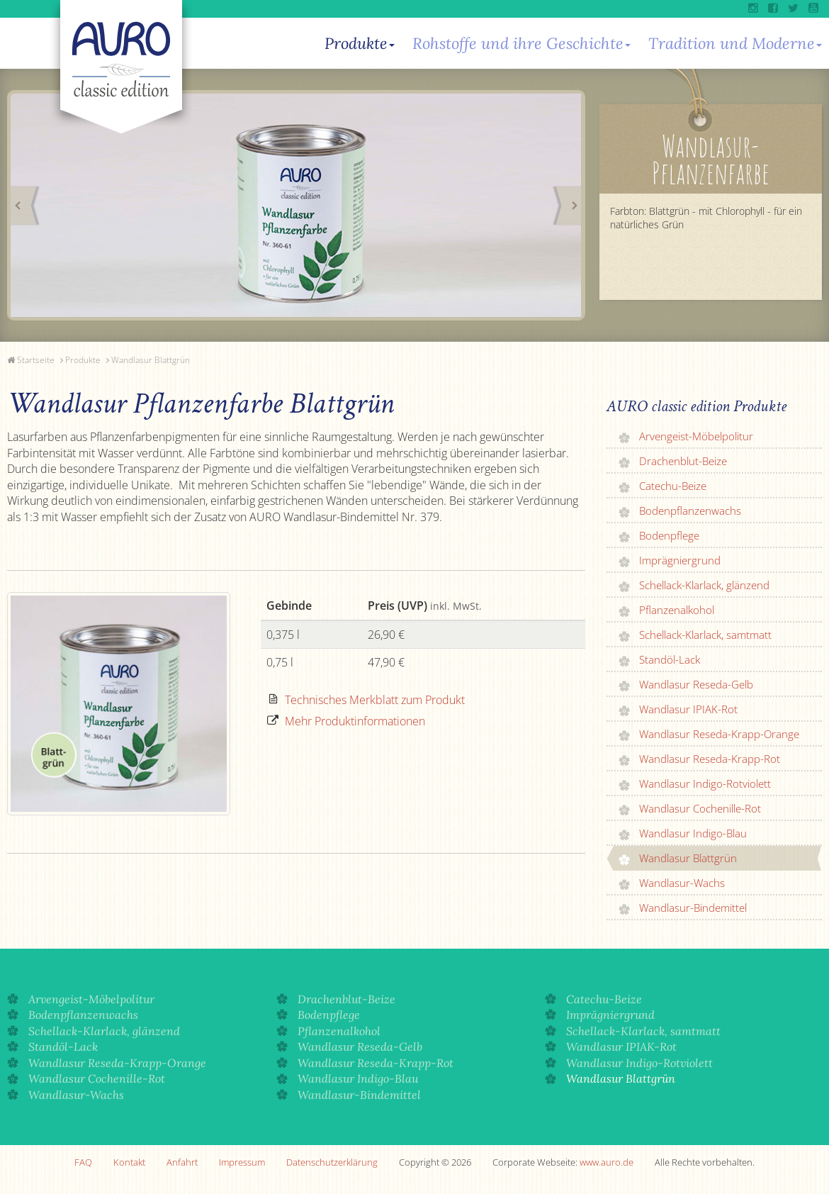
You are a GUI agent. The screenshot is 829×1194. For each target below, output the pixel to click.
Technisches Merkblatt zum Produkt (375, 700)
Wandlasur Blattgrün (150, 360)
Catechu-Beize (672, 486)
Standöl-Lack (669, 659)
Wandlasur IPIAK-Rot (688, 709)
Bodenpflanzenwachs (690, 510)
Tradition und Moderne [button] (735, 43)
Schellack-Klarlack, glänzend (704, 585)
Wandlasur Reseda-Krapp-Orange (719, 734)
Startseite (36, 360)
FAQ (83, 1162)
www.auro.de (606, 1162)
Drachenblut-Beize (683, 461)
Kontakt (129, 1162)
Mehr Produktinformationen (355, 721)
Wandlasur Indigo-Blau (693, 833)
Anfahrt (182, 1162)
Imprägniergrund (680, 560)
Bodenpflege (669, 535)
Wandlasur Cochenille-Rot (700, 808)
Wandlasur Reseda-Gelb (696, 684)
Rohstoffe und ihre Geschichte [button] (521, 43)
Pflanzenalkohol (676, 610)
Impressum (242, 1162)
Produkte (83, 360)
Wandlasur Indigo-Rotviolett (705, 783)
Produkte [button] (360, 43)
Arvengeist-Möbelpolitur (696, 436)
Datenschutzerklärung (332, 1162)
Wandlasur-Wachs (682, 883)
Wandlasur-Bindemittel (693, 907)
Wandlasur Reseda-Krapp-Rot (709, 759)
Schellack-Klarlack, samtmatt (705, 634)
